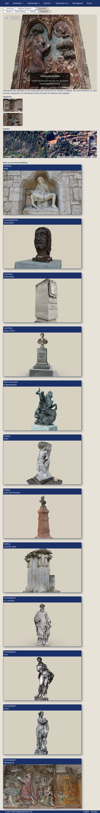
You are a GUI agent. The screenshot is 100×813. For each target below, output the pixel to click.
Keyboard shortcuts (63, 157)
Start (7, 3)
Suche (89, 3)
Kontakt (94, 812)
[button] (49, 142)
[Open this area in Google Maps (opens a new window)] (8, 156)
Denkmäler (18, 3)
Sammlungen (33, 3)
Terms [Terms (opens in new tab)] (94, 157)
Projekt (86, 812)
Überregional (77, 3)
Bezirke (48, 3)
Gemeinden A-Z (62, 3)
